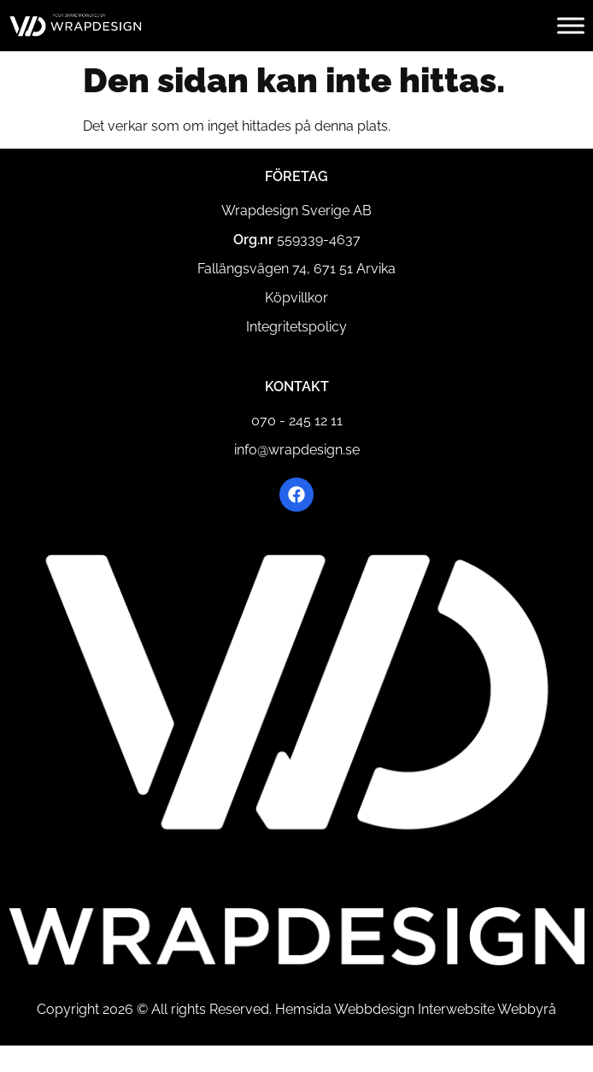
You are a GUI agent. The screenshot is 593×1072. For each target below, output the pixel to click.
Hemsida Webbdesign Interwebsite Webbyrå (415, 1009)
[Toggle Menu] (570, 25)
